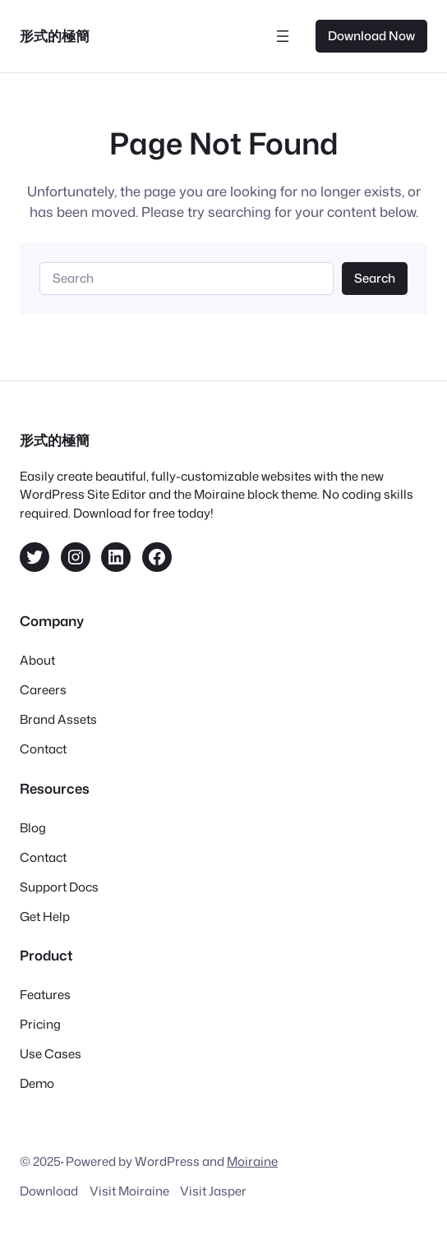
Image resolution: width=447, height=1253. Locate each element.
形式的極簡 (55, 35)
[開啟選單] (283, 36)
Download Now (371, 35)
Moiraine (252, 1161)
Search (374, 278)
